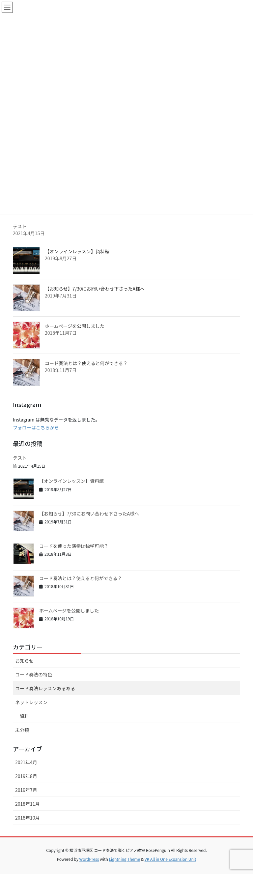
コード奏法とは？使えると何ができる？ (86, 363)
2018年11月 (27, 803)
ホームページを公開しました (74, 326)
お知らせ (24, 660)
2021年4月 (26, 762)
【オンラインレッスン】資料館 (77, 251)
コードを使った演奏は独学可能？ (73, 546)
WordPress (89, 859)
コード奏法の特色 (33, 674)
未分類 (22, 730)
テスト (20, 226)
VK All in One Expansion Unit (170, 859)
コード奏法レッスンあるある (45, 688)
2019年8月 (26, 776)
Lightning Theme (124, 859)
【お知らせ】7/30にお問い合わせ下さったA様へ (95, 288)
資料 (24, 716)
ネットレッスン (31, 702)
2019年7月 (26, 790)
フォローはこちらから (36, 427)
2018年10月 (27, 817)
